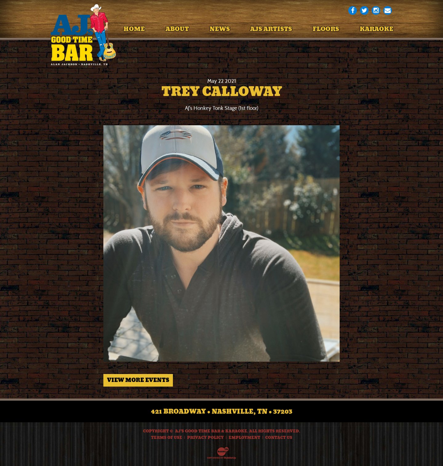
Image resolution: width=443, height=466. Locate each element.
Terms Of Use (166, 438)
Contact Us (278, 438)
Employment (244, 438)
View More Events (138, 380)
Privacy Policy (205, 438)
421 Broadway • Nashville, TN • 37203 (221, 411)
